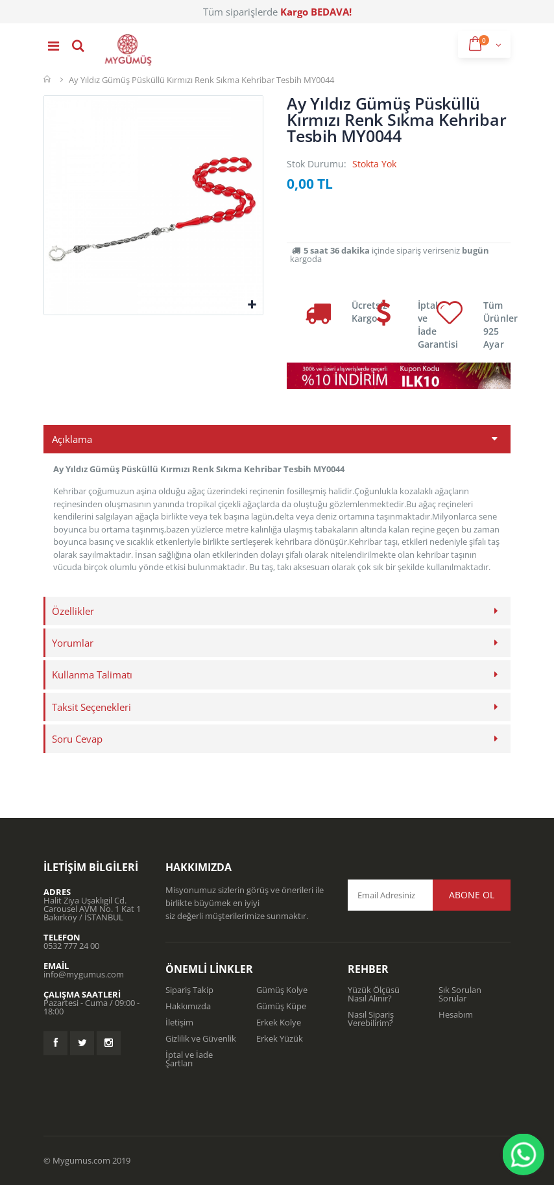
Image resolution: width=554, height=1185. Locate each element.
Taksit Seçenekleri (91, 706)
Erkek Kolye (278, 1022)
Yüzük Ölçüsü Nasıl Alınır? (374, 994)
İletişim (179, 1022)
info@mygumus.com (83, 974)
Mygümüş (48, 79)
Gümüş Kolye (281, 990)
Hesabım (456, 1014)
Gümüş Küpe (281, 1006)
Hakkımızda (188, 1006)
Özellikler (73, 610)
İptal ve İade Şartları (189, 1059)
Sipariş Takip (189, 990)
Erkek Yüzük (279, 1038)
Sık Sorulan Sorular (460, 994)
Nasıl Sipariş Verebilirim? (371, 1019)
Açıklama (72, 439)
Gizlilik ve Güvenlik (200, 1038)
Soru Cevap (77, 738)
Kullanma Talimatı (92, 674)
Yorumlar (72, 642)
